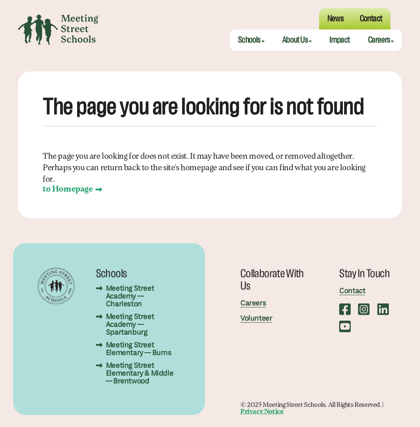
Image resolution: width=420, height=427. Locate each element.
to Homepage (68, 189)
